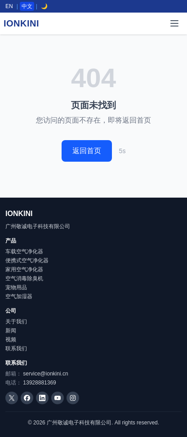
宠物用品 (16, 287)
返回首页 (86, 150)
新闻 (10, 330)
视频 (10, 339)
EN (9, 6)
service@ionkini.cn (45, 374)
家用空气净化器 (24, 269)
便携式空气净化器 (27, 260)
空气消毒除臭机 (24, 278)
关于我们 (16, 321)
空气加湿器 (18, 296)
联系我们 (16, 348)
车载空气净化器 (24, 251)
